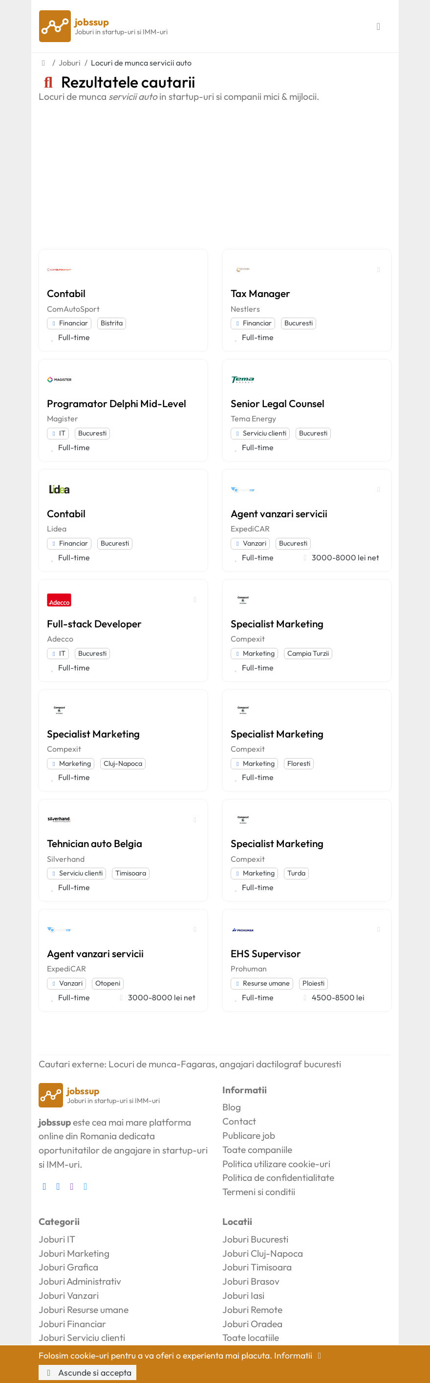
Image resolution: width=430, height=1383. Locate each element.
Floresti (298, 763)
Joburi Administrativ (80, 1281)
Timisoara (130, 873)
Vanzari (250, 543)
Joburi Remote (252, 1309)
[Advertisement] (215, 175)
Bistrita (112, 323)
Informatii (299, 1355)
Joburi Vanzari (69, 1295)
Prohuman (249, 968)
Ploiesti (313, 983)
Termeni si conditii (258, 1192)
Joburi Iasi (243, 1295)
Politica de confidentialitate (278, 1177)
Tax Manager (260, 293)
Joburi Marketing (74, 1253)
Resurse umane (262, 983)
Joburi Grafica (68, 1267)
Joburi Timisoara (257, 1267)
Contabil (66, 293)
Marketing (254, 653)
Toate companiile (257, 1149)
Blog (231, 1107)
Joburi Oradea (252, 1324)
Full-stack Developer (94, 623)
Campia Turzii (308, 653)
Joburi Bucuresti (255, 1239)
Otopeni (107, 983)
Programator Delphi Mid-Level (116, 403)
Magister (62, 418)
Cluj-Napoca (123, 763)
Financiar (69, 323)
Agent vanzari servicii (279, 513)
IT (57, 433)
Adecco (60, 639)
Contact (239, 1121)
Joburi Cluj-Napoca (262, 1253)
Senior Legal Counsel (277, 403)
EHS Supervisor (266, 953)
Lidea (56, 528)
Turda (296, 873)
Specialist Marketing (277, 623)
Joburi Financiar (72, 1324)
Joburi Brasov (251, 1281)
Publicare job (248, 1135)
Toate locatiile (250, 1337)
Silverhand (66, 859)
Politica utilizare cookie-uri (276, 1164)
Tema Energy (253, 418)
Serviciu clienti (260, 433)
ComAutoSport (73, 309)
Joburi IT (57, 1239)
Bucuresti (298, 323)
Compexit (248, 639)
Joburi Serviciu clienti (82, 1337)
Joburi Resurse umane (84, 1309)
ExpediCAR (250, 528)
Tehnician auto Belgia (94, 843)
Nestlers (245, 309)
